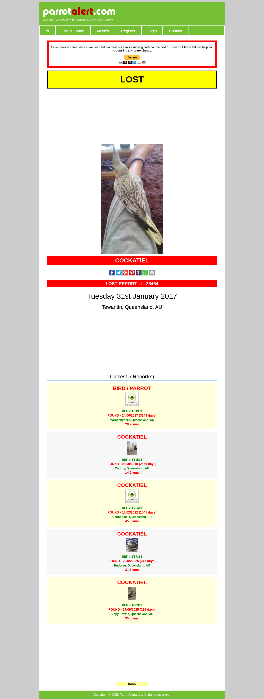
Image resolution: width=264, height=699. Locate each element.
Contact (175, 31)
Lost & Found (73, 31)
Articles (102, 31)
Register (128, 31)
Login (152, 31)
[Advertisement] (179, 11)
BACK (132, 683)
